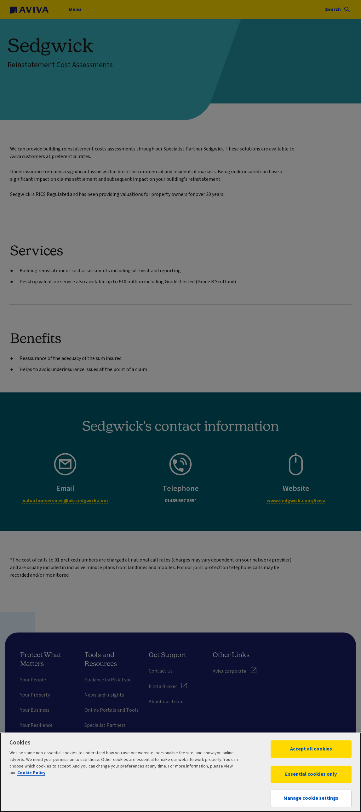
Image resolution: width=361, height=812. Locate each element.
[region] (180, 772)
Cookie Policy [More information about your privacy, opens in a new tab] (31, 773)
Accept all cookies (311, 748)
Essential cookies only (311, 774)
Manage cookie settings (311, 798)
